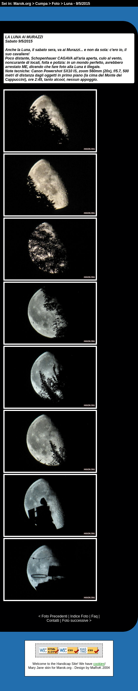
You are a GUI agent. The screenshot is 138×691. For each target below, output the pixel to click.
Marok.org (22, 4)
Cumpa (41, 4)
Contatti (53, 620)
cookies (99, 663)
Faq (94, 616)
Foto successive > (76, 620)
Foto (56, 4)
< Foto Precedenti (52, 616)
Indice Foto (79, 616)
